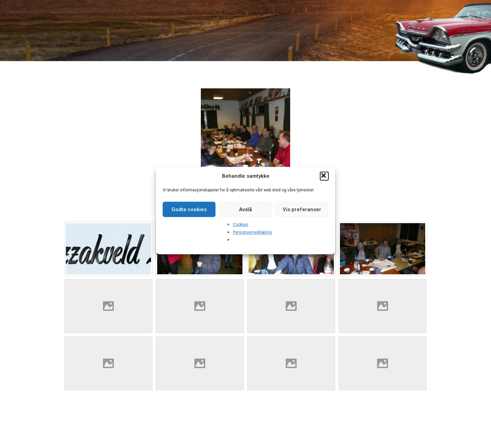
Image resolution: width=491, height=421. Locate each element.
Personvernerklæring (252, 232)
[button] (324, 176)
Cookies (240, 224)
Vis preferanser (302, 209)
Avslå (245, 209)
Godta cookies (189, 209)
